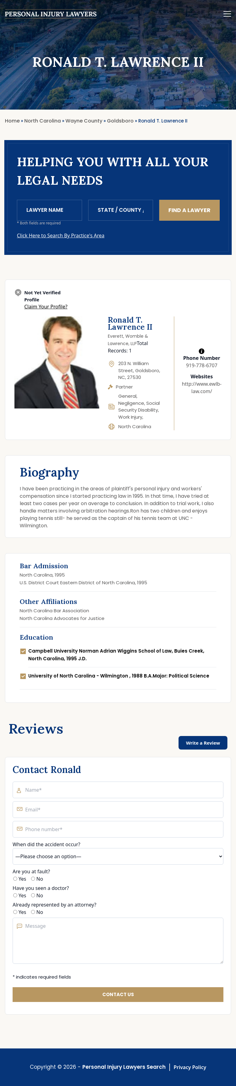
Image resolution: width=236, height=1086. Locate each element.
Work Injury (130, 417)
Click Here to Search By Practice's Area (60, 235)
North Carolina (134, 426)
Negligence (131, 403)
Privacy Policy (190, 1067)
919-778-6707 (201, 365)
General (127, 396)
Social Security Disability (139, 406)
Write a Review (203, 743)
